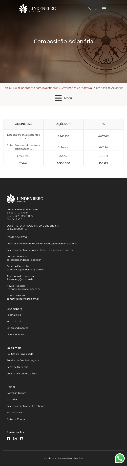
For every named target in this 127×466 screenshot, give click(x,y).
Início (7, 87)
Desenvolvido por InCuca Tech (70, 458)
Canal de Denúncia (17, 366)
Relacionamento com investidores (35, 87)
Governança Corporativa (76, 87)
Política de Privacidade (20, 353)
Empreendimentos (17, 327)
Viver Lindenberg (16, 334)
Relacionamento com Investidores (26, 406)
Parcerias (12, 399)
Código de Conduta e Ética (22, 373)
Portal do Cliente (16, 392)
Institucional (14, 321)
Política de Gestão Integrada (23, 360)
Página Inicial (14, 314)
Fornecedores (14, 412)
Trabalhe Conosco (17, 419)
